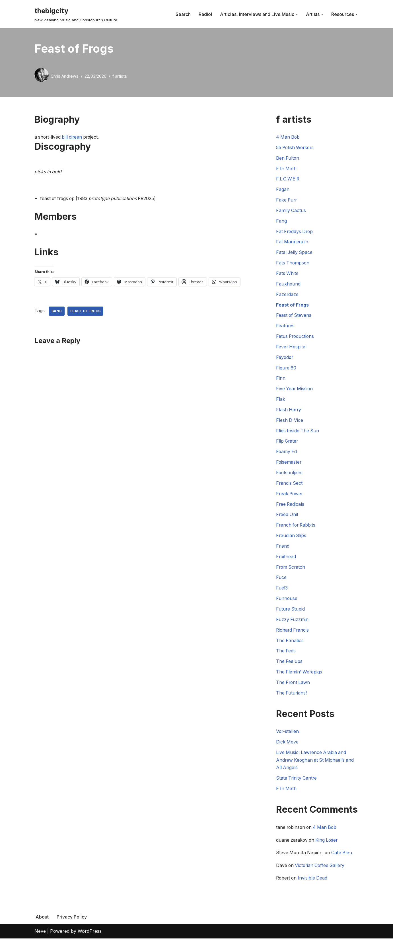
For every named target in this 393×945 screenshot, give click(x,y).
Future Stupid (290, 614)
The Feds (286, 656)
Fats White (287, 275)
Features (285, 328)
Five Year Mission (295, 391)
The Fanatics (290, 645)
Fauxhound (288, 285)
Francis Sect (289, 487)
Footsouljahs (289, 476)
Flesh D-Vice (289, 423)
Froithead (286, 561)
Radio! (205, 14)
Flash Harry (289, 412)
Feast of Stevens (294, 317)
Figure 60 (286, 370)
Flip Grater (287, 444)
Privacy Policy (72, 923)
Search (183, 14)
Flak (280, 402)
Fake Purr (287, 201)
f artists (119, 76)
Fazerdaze (287, 296)
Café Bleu (344, 859)
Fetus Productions (295, 338)
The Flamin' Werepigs (299, 677)
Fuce (281, 582)
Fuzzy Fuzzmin (292, 624)
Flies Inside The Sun (298, 434)
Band (57, 311)
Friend (283, 550)
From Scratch (291, 571)
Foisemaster (289, 465)
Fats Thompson (293, 264)
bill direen (73, 137)
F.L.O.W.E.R (288, 179)
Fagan (282, 190)
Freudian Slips (291, 539)
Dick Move (287, 747)
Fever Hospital (291, 349)
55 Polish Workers (296, 148)
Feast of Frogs (85, 311)
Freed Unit (287, 518)
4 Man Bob (288, 137)
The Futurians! (291, 698)
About (42, 923)
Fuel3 (282, 592)
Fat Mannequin (292, 243)
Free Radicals (290, 508)
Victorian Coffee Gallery (321, 872)
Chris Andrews (65, 76)
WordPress (90, 937)
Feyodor (285, 359)
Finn (280, 381)
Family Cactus (291, 211)
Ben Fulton (288, 158)
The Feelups (289, 666)
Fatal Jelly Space (294, 253)
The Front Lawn (293, 688)
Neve (40, 937)
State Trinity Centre (297, 784)
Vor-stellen (287, 737)
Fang (281, 222)
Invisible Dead (314, 885)
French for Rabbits (296, 529)
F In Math (286, 169)
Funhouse (287, 603)
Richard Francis (293, 635)
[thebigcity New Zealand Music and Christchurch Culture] (75, 14)
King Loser (328, 846)
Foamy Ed (286, 455)
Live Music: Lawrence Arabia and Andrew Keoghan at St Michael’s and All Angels (316, 765)
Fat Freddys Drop (295, 232)
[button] (297, 14)
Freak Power (290, 497)
